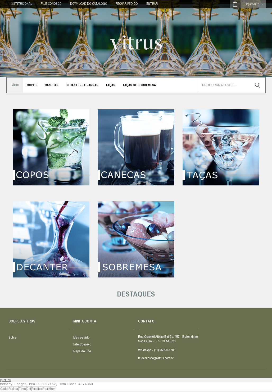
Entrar (152, 4)
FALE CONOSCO (51, 4)
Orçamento (251, 4)
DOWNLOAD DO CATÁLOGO (88, 4)
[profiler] (5, 380)
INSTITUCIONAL (21, 4)
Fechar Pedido (127, 4)
